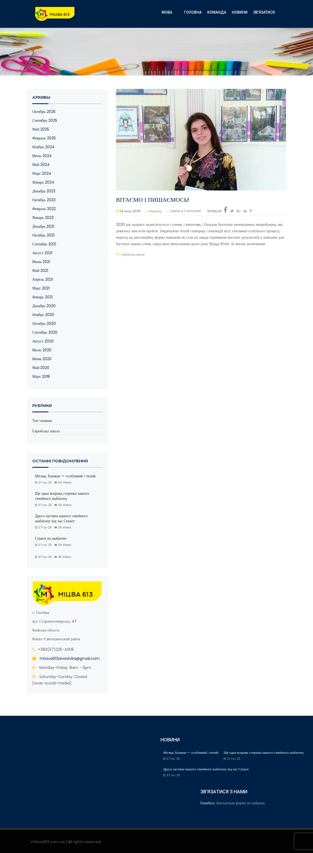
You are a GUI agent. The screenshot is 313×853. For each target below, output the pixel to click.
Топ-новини (42, 420)
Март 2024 (41, 173)
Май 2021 (40, 270)
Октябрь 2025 (44, 111)
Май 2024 (41, 164)
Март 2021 (41, 288)
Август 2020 (43, 341)
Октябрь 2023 (44, 200)
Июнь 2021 (41, 261)
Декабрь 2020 (44, 306)
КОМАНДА (216, 12)
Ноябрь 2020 (43, 314)
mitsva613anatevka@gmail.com (70, 658)
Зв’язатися (264, 12)
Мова (167, 12)
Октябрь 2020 (44, 323)
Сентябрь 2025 (44, 120)
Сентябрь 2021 (44, 244)
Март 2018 (41, 376)
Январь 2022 (43, 217)
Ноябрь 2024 (43, 147)
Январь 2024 (43, 182)
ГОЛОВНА (193, 12)
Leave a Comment (186, 211)
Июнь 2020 (42, 358)
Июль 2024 (42, 155)
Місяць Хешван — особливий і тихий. (66, 476)
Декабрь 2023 (43, 191)
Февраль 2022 (44, 208)
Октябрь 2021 (43, 235)
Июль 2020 (42, 350)
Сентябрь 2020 (44, 332)
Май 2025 (40, 129)
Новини (240, 12)
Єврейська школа (46, 431)
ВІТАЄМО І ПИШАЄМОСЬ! (152, 200)
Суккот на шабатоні (50, 538)
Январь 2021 (42, 297)
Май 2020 (40, 367)
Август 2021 (42, 253)
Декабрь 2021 (43, 226)
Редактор (155, 211)
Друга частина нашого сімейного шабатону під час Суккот (61, 518)
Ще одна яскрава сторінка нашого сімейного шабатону (62, 496)
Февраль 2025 (44, 138)
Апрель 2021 (42, 279)
